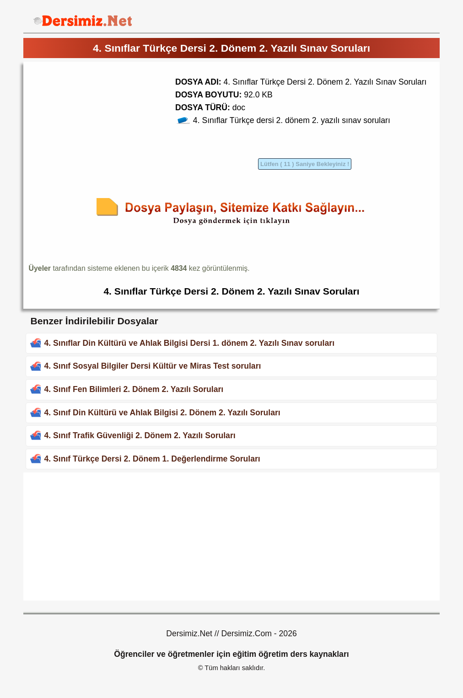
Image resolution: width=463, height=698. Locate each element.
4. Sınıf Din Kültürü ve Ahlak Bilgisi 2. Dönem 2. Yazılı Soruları (162, 412)
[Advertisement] (106, 131)
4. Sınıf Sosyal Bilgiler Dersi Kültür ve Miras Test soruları (152, 365)
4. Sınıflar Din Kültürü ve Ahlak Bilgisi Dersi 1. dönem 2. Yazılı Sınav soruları (189, 343)
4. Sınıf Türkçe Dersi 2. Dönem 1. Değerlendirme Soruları (152, 458)
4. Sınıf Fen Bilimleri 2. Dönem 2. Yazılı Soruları (133, 389)
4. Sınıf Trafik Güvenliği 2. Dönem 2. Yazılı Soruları (139, 435)
